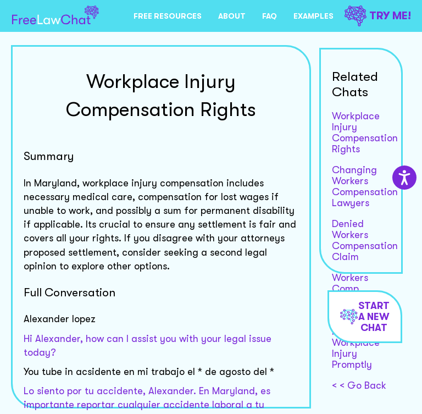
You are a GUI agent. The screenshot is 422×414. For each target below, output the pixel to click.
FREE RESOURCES (168, 16)
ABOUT (232, 16)
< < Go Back (359, 385)
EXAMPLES (313, 16)
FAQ (269, 16)
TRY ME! (378, 15)
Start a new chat (365, 316)
